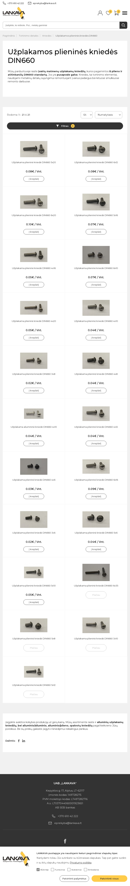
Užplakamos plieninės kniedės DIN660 (76, 35)
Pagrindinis (9, 35)
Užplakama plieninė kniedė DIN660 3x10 (96, 638)
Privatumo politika (80, 862)
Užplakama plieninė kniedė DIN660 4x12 (96, 427)
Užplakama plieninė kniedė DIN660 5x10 (34, 585)
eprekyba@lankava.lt (42, 3)
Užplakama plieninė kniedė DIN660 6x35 (96, 585)
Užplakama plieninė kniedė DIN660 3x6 (33, 532)
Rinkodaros (91, 869)
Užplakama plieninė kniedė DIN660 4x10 (96, 321)
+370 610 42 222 (13, 3)
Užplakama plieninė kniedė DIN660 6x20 (34, 215)
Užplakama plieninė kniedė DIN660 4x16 (34, 268)
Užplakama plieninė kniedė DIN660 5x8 (33, 638)
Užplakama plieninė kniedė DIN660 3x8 (33, 374)
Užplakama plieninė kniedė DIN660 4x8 (96, 374)
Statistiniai (74, 869)
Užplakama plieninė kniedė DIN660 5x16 (96, 215)
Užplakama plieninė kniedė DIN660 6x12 (96, 162)
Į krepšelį (34, 179)
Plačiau (96, 595)
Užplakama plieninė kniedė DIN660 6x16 (96, 479)
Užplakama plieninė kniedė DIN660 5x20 (34, 162)
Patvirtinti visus (109, 878)
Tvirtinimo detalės (28, 35)
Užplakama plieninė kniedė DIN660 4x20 (34, 321)
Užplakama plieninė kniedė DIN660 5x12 (34, 685)
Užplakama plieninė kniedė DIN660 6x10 (96, 268)
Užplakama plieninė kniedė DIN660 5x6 (96, 532)
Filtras (68, 126)
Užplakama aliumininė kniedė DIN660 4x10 (34, 427)
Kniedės (46, 35)
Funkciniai (58, 869)
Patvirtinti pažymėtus (74, 878)
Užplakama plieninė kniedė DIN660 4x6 (33, 479)
